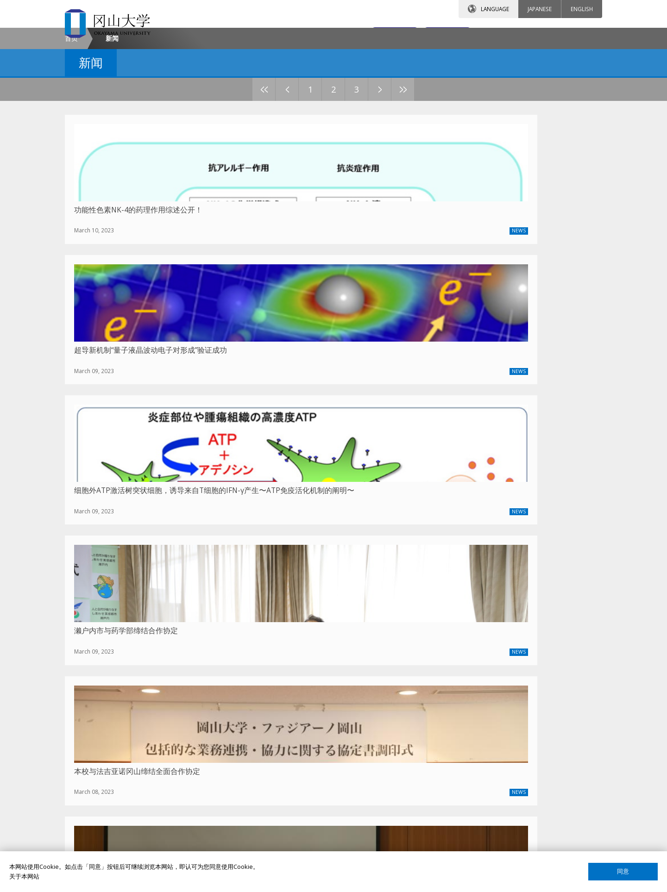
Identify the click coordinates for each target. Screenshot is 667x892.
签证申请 (278, 763)
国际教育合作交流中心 (478, 779)
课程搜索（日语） (472, 763)
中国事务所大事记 (107, 779)
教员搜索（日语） (472, 731)
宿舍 (272, 747)
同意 (623, 871)
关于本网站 (24, 876)
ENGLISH (582, 8)
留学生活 (278, 779)
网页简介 (460, 842)
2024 (187, 639)
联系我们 (352, 35)
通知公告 (95, 763)
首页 (71, 117)
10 (437, 168)
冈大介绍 (95, 715)
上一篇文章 (285, 639)
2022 (233, 639)
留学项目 (278, 715)
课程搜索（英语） (472, 747)
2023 (210, 639)
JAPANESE (540, 8)
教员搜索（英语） (472, 715)
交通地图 (434, 35)
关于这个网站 (466, 811)
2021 (256, 639)
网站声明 (460, 827)
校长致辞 (95, 731)
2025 (164, 639)
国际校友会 (463, 795)
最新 (141, 639)
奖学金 (275, 731)
